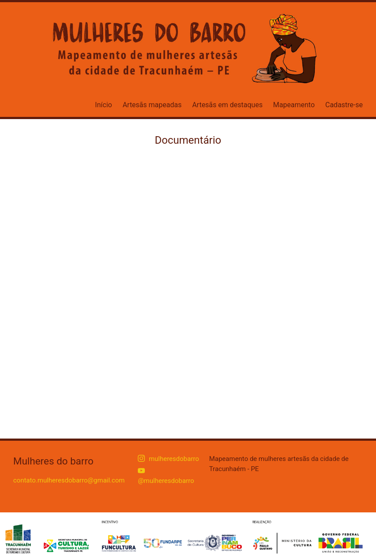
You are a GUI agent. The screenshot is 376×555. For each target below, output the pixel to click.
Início (103, 105)
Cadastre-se (344, 105)
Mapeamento (293, 105)
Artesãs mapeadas (151, 105)
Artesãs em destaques (227, 105)
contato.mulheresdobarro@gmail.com (69, 480)
